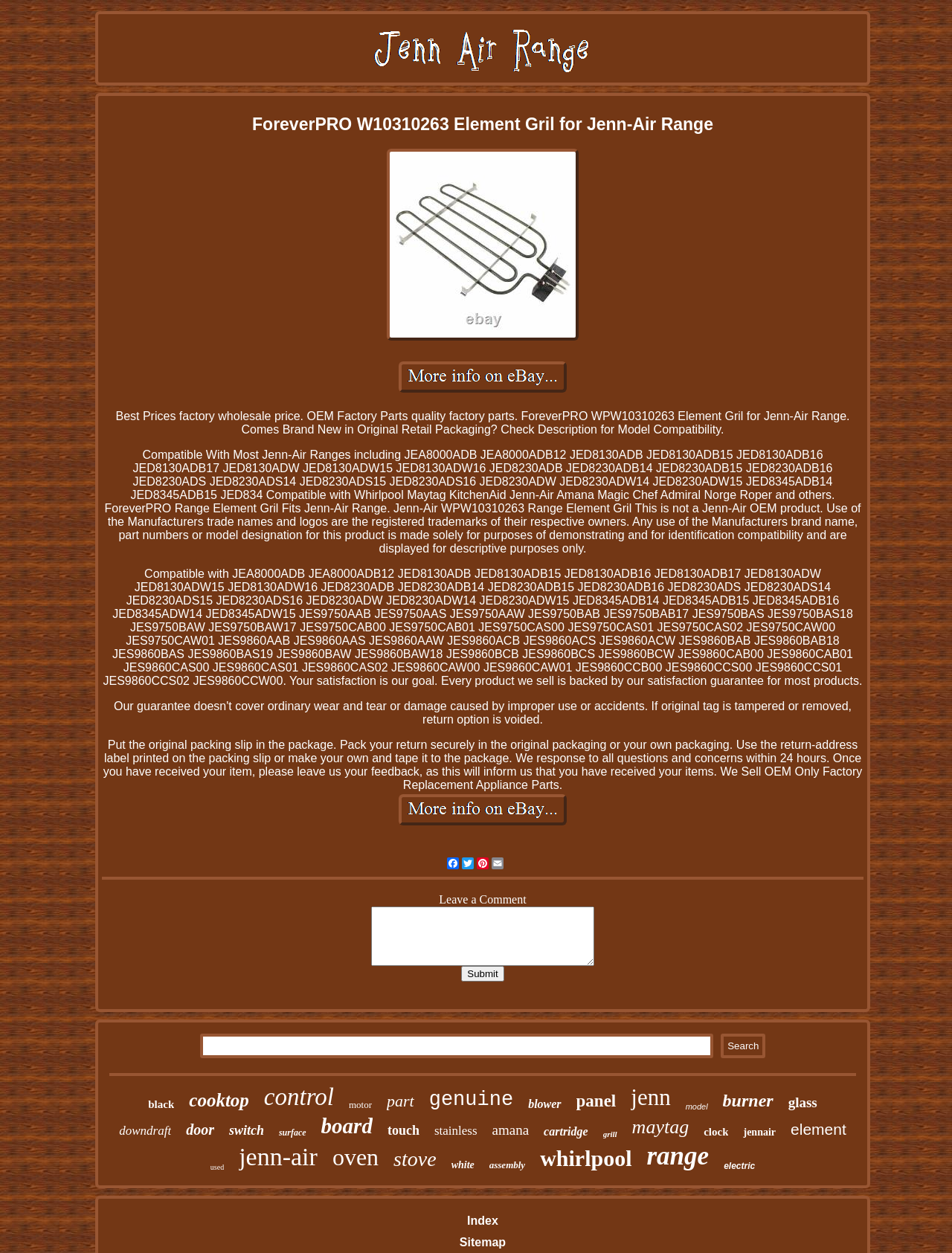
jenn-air (278, 1156)
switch (246, 1130)
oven (355, 1157)
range (678, 1155)
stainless (455, 1131)
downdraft (145, 1131)
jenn (650, 1097)
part (400, 1101)
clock (716, 1132)
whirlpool (585, 1158)
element (818, 1129)
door (200, 1129)
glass (802, 1102)
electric (739, 1166)
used (217, 1167)
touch (403, 1130)
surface (292, 1132)
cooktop (219, 1100)
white (463, 1164)
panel (596, 1101)
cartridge (566, 1131)
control (299, 1096)
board (347, 1126)
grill (610, 1134)
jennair (759, 1132)
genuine (471, 1100)
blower (544, 1104)
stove (415, 1158)
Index (482, 1220)
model (697, 1106)
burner (748, 1100)
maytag (660, 1127)
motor (360, 1104)
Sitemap (483, 1242)
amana (511, 1130)
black (161, 1104)
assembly (507, 1164)
